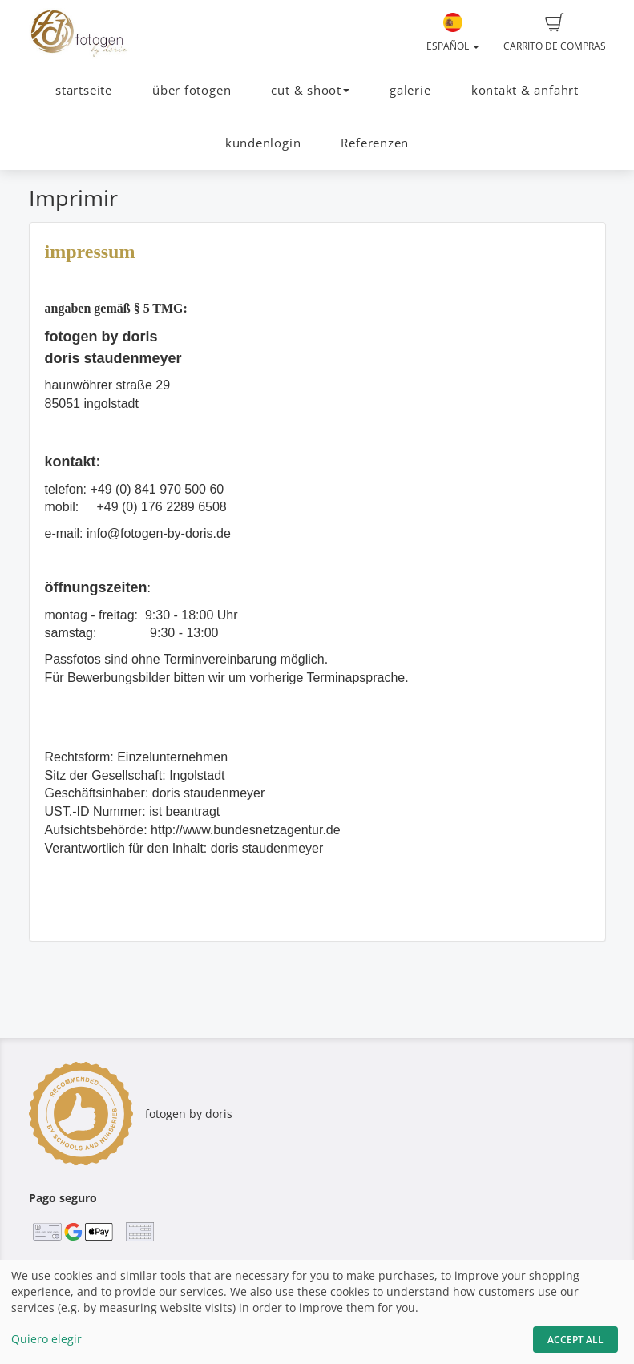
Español (452, 33)
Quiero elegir (46, 1338)
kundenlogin (263, 143)
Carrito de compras (554, 33)
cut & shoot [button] (310, 90)
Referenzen (375, 143)
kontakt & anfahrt (525, 90)
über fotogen (191, 90)
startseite (83, 90)
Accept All (575, 1339)
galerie (410, 90)
